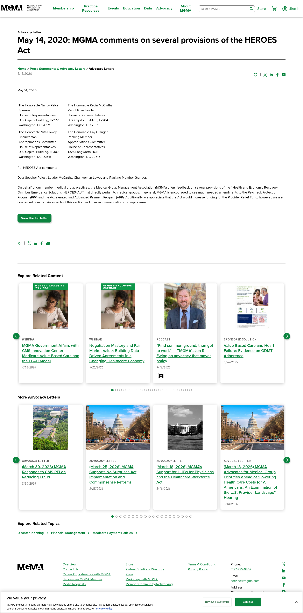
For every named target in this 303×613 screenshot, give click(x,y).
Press (129, 574)
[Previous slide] (16, 336)
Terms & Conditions (202, 564)
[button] (273, 9)
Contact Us (70, 569)
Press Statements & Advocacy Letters (57, 69)
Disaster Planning (30, 533)
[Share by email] (284, 75)
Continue (248, 602)
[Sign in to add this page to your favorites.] (255, 75)
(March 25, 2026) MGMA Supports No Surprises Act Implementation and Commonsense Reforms (113, 474)
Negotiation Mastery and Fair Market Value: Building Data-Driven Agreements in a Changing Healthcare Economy (117, 353)
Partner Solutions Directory (145, 569)
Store (129, 564)
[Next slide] (286, 336)
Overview (69, 564)
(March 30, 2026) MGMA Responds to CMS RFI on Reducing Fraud (44, 472)
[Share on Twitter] (265, 75)
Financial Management (68, 533)
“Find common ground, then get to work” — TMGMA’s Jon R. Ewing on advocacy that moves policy (182, 353)
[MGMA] (21, 8)
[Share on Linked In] (271, 75)
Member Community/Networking (149, 584)
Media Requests (74, 584)
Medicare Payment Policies (112, 533)
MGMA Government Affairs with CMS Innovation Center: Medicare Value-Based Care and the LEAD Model (48, 353)
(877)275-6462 (241, 569)
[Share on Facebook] (277, 75)
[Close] (296, 601)
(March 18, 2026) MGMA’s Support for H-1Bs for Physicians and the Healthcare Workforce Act (183, 474)
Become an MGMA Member (82, 579)
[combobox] (223, 9)
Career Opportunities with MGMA (87, 574)
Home (22, 69)
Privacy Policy (198, 569)
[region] (151, 602)
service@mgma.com (245, 581)
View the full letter (34, 218)
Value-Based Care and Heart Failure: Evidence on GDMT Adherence (250, 350)
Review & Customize (217, 602)
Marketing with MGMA (142, 579)
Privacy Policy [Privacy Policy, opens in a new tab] (104, 608)
